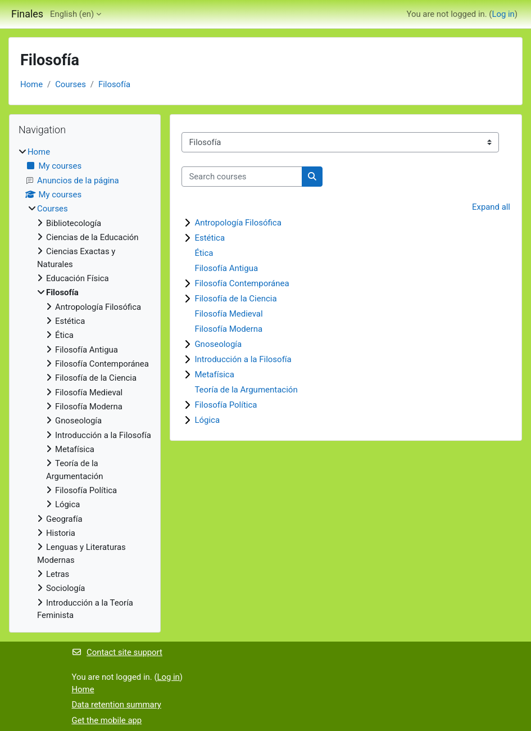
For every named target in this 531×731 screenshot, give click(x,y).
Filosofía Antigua (226, 268)
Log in (503, 14)
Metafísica (214, 374)
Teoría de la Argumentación (245, 390)
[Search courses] (241, 176)
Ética (203, 253)
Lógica (207, 420)
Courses (70, 84)
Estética (209, 238)
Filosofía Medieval (228, 314)
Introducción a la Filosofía (242, 359)
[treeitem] (85, 383)
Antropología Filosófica (237, 223)
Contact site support (117, 652)
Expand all (491, 207)
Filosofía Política (225, 405)
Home (31, 84)
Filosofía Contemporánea (241, 283)
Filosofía (114, 84)
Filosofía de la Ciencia (235, 299)
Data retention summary (116, 705)
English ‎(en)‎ (72, 14)
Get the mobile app (107, 720)
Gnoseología (218, 344)
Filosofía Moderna (228, 329)
